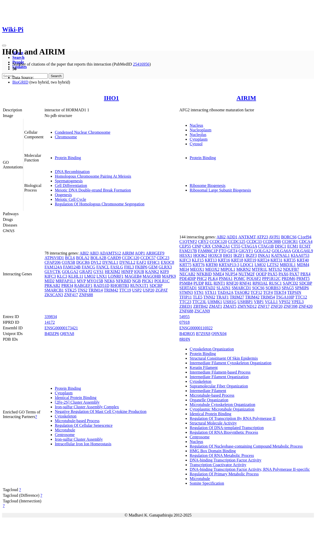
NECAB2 (187, 274)
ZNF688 (86, 295)
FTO (222, 251)
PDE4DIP (187, 278)
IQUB (139, 271)
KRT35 (290, 260)
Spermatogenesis (69, 181)
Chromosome (66, 137)
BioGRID (20, 82)
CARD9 (114, 258)
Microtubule (65, 430)
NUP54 (231, 274)
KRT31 (276, 260)
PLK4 (213, 278)
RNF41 (245, 283)
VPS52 (284, 302)
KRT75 (185, 265)
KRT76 (198, 265)
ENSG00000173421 (61, 328)
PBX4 (305, 274)
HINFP (127, 271)
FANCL (102, 267)
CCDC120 (130, 258)
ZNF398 (290, 306)
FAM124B (72, 267)
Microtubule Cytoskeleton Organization (222, 404)
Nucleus (196, 125)
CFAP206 (53, 262)
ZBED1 (185, 306)
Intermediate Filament (208, 390)
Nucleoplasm (200, 130)
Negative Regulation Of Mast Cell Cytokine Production (100, 411)
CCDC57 (148, 258)
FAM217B (188, 251)
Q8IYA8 (67, 333)
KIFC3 (50, 276)
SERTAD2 (206, 288)
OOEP (261, 274)
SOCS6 (258, 288)
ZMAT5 (229, 306)
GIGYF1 (246, 251)
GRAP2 (85, 271)
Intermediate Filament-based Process (220, 372)
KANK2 (152, 271)
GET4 (232, 251)
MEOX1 (197, 269)
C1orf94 (304, 237)
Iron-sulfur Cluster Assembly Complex (87, 407)
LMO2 (89, 276)
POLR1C (162, 281)
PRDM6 (288, 278)
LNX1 (101, 276)
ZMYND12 (247, 306)
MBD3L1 (288, 265)
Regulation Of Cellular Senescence (83, 425)
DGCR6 (83, 262)
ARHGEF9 (155, 253)
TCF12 (256, 292)
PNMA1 (226, 278)
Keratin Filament (204, 367)
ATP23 (262, 237)
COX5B (68, 262)
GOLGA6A (281, 251)
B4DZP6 (52, 333)
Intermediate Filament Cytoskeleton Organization (230, 363)
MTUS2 (275, 269)
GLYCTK (53, 271)
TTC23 (185, 302)
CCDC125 (236, 241)
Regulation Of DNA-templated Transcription (227, 428)
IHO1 (111, 98)
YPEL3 (297, 302)
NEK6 (109, 281)
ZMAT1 (215, 306)
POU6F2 (253, 278)
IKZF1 (239, 255)
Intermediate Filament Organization (219, 377)
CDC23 (163, 258)
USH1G (229, 302)
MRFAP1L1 (66, 281)
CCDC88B (272, 241)
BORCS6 (288, 237)
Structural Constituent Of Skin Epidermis (224, 358)
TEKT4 (280, 292)
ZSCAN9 (202, 311)
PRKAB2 (52, 285)
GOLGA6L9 (302, 251)
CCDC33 (254, 241)
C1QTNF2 (188, 241)
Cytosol (196, 144)
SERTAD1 (188, 288)
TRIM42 (111, 290)
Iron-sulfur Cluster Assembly (79, 439)
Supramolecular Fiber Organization (219, 386)
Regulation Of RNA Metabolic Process (222, 455)
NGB (136, 281)
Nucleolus (198, 134)
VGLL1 (271, 302)
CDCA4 (305, 241)
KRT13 (211, 260)
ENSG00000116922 (196, 328)
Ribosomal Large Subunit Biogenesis (220, 190)
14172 (50, 322)
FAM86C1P (207, 251)
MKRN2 (243, 269)
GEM (153, 267)
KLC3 (62, 276)
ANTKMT (247, 237)
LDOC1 (247, 265)
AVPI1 (274, 237)
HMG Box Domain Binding (213, 451)
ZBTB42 (200, 306)
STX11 (211, 292)
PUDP (199, 283)
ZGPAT (161, 290)
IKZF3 (251, 255)
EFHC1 (153, 262)
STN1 (199, 292)
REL (209, 283)
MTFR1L (259, 269)
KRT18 (237, 260)
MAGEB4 (133, 276)
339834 (51, 316)
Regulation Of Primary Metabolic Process (224, 474)
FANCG (88, 267)
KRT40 (303, 260)
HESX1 (185, 255)
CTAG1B (266, 246)
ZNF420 (305, 306)
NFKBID (123, 281)
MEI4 (184, 269)
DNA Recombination (72, 171)
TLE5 (197, 297)
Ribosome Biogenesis (207, 185)
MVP (81, 281)
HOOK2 (200, 255)
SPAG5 (288, 288)
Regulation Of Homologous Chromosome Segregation (99, 204)
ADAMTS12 (110, 253)
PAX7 (294, 274)
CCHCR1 (290, 241)
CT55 (235, 246)
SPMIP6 (302, 288)
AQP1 (140, 253)
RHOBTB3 (119, 285)
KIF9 (164, 271)
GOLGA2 (70, 271)
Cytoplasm (198, 139)
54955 (184, 316)
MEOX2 (212, 269)
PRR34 (67, 285)
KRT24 (263, 260)
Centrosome (65, 434)
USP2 (137, 290)
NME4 (218, 274)
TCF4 (268, 292)
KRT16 (224, 260)
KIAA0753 (300, 255)
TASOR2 (242, 292)
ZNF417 (71, 295)
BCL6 (70, 258)
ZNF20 (277, 306)
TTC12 (301, 297)
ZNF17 (264, 306)
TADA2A (225, 292)
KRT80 (212, 265)
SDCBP (156, 285)
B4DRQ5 (187, 333)
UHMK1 (214, 302)
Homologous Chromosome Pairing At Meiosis (93, 176)
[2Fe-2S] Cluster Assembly (77, 402)
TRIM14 (96, 290)
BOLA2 (83, 258)
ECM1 (292, 246)
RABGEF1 (83, 285)
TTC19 (125, 290)
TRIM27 (237, 297)
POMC (239, 278)
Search (18, 57)
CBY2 (203, 241)
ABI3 (94, 253)
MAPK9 (169, 276)
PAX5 (273, 274)
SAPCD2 (290, 283)
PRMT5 (303, 278)
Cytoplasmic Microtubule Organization (222, 409)
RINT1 (219, 283)
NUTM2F (246, 274)
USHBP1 (245, 302)
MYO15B (95, 281)
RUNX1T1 (139, 285)
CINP (196, 246)
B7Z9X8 (203, 333)
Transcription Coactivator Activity (218, 465)
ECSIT (305, 246)
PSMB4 (185, 283)
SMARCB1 (54, 290)
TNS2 (82, 290)
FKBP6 (141, 267)
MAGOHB (152, 276)
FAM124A (53, 267)
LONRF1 (116, 276)
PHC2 (202, 278)
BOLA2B (98, 258)
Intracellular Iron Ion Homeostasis (83, 444)
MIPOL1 (228, 269)
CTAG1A (249, 246)
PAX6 (283, 274)
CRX (206, 246)
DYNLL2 (127, 262)
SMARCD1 (241, 288)
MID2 (50, 281)
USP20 (148, 290)
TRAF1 (222, 297)
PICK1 (147, 281)
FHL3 (129, 267)
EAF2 (141, 262)
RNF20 (232, 283)
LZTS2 (273, 265)
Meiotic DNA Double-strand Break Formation (93, 190)
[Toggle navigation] (4, 45)
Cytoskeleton (65, 416)
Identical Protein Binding (75, 397)
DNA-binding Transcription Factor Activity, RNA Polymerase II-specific (250, 469)
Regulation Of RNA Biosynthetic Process (224, 432)
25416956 (141, 64)
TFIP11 (185, 297)
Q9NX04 (219, 333)
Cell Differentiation (71, 185)
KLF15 (198, 260)
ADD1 (232, 237)
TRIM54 (267, 297)
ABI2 (84, 253)
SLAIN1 (223, 288)
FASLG (116, 267)
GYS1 (98, 271)
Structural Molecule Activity (213, 423)
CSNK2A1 (221, 246)
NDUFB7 (291, 269)
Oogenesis (63, 195)
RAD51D (101, 285)
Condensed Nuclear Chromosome (82, 132)
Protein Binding (68, 158)
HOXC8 (215, 255)
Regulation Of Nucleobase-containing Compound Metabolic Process (246, 446)
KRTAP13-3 (229, 265)
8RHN (184, 339)
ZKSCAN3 (54, 295)
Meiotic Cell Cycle (70, 199)
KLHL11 (75, 276)
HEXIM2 (112, 271)
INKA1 (264, 255)
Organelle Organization (209, 400)
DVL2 (96, 262)
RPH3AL (260, 283)
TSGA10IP (285, 297)
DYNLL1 (110, 262)
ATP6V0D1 (54, 258)
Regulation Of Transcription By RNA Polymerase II (232, 418)
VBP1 (259, 302)
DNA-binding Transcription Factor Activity (225, 460)
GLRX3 (165, 267)
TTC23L (199, 302)
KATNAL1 (280, 255)
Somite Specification (207, 483)
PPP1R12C (271, 278)
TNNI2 (209, 297)
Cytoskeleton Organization (212, 349)
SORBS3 (273, 288)
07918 (184, 322)
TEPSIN (294, 292)
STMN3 (186, 292)
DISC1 (280, 246)
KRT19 (250, 260)
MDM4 (303, 265)
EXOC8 (167, 262)
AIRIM (246, 98)
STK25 (71, 290)
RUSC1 (275, 283)
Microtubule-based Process (77, 421)
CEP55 (185, 246)
